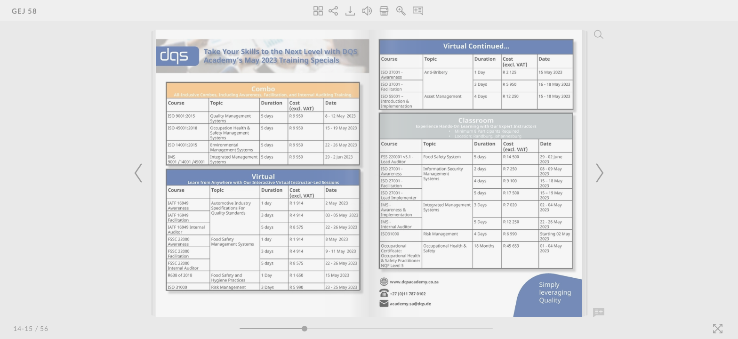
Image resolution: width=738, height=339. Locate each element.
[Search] (599, 34)
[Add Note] (599, 313)
